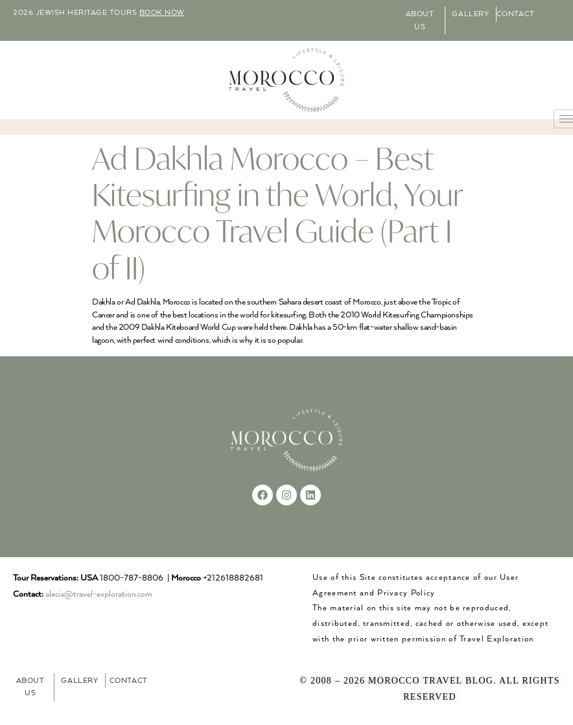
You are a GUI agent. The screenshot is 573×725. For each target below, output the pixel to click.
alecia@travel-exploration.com (98, 594)
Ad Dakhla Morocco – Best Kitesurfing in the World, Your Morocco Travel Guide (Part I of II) (277, 213)
